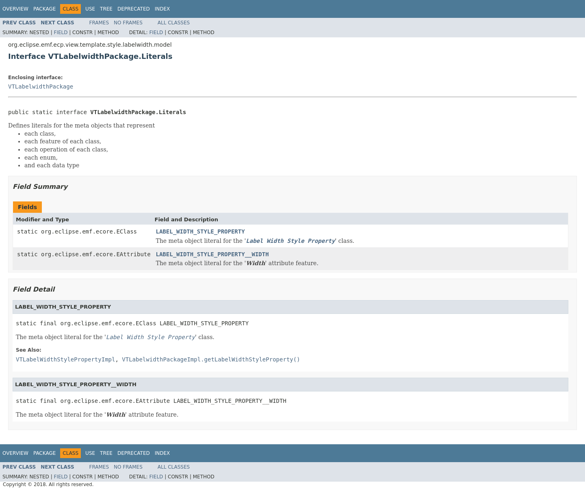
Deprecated (133, 9)
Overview (15, 9)
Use (90, 9)
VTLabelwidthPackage (40, 86)
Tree (106, 9)
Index (162, 9)
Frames (99, 23)
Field (60, 32)
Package (44, 9)
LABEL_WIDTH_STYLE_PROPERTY (200, 231)
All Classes (174, 23)
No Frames (128, 23)
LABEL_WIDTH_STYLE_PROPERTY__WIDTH (212, 254)
